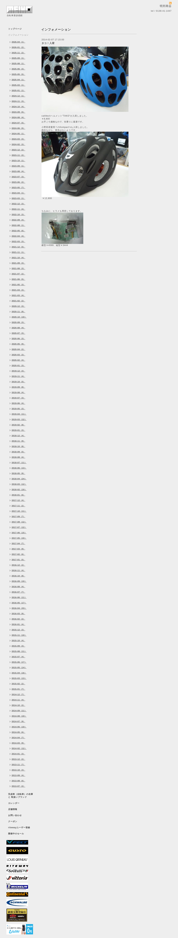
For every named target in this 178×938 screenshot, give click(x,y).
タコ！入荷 (48, 43)
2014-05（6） (18, 732)
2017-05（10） (19, 538)
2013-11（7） (18, 765)
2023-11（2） (18, 155)
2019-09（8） (18, 387)
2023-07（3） (18, 177)
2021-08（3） (18, 268)
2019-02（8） (18, 425)
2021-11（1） (18, 252)
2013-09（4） (18, 775)
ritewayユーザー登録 (19, 827)
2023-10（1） (18, 161)
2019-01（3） (18, 430)
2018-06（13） (19, 468)
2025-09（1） (18, 58)
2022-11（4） (18, 209)
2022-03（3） (18, 241)
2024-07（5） (18, 123)
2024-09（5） (18, 112)
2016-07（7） (18, 592)
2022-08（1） (18, 225)
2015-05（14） (19, 667)
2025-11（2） (18, 53)
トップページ (15, 29)
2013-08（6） (18, 781)
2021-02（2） (18, 301)
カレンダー (13, 803)
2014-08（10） (19, 716)
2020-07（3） (18, 333)
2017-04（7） (18, 543)
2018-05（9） (18, 473)
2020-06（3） (18, 338)
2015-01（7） (18, 689)
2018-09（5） (18, 452)
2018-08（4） (18, 457)
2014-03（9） (18, 743)
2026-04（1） (18, 42)
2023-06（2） (18, 182)
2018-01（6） (18, 495)
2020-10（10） (19, 317)
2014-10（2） (18, 705)
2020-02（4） (18, 360)
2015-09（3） (18, 646)
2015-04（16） (19, 673)
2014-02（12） (19, 748)
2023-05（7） (18, 187)
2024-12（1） (18, 96)
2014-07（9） (18, 721)
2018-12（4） (18, 436)
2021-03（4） (18, 295)
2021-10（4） (18, 258)
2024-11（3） (18, 101)
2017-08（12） (19, 522)
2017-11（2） (18, 506)
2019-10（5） (18, 382)
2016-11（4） (18, 570)
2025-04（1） (18, 80)
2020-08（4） (18, 328)
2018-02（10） (19, 489)
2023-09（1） (18, 166)
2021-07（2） (18, 274)
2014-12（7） (18, 694)
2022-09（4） (18, 220)
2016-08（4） (18, 587)
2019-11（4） (18, 376)
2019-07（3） (18, 398)
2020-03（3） (18, 355)
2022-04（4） (18, 236)
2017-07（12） (19, 527)
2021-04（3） (18, 290)
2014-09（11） (19, 711)
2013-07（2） (18, 786)
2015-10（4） (18, 640)
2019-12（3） (18, 371)
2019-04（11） (19, 414)
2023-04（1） (18, 193)
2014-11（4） (18, 700)
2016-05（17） (19, 603)
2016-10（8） (18, 576)
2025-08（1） (18, 63)
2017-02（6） (18, 554)
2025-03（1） (18, 85)
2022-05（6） (18, 231)
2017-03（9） (18, 549)
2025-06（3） (18, 69)
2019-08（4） (18, 392)
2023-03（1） (18, 198)
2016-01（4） (18, 624)
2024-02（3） (18, 144)
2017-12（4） (18, 500)
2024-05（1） (18, 134)
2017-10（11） (19, 511)
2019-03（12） (19, 419)
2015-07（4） (18, 657)
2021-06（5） (18, 279)
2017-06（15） (19, 533)
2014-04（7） (18, 738)
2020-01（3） (18, 365)
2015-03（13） (19, 678)
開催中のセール (16, 833)
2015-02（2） (18, 684)
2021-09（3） (18, 263)
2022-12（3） (18, 204)
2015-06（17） (19, 662)
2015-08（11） (19, 651)
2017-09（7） (18, 516)
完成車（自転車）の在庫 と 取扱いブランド (20, 795)
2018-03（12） (19, 484)
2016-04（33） (19, 608)
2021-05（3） (18, 285)
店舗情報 (12, 809)
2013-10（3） (18, 770)
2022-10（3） (18, 214)
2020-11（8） (18, 312)
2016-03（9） (18, 614)
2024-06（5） (18, 128)
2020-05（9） (18, 344)
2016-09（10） (19, 581)
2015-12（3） (18, 630)
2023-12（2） (18, 150)
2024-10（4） (18, 107)
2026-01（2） (18, 47)
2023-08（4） (18, 171)
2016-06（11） (19, 597)
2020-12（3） (18, 306)
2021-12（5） (18, 247)
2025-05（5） (18, 74)
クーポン (12, 821)
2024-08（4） (18, 117)
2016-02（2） (18, 619)
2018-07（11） (19, 463)
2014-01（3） (18, 754)
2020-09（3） (18, 322)
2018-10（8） (18, 446)
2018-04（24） (19, 479)
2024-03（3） (18, 139)
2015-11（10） (19, 635)
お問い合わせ (15, 815)
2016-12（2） (18, 565)
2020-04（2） (18, 349)
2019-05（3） (18, 409)
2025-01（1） (18, 90)
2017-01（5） (18, 560)
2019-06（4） (18, 403)
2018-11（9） (18, 441)
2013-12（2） (18, 759)
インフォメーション (18, 35)
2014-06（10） (19, 727)
